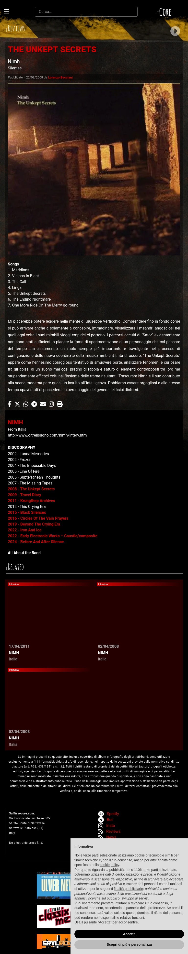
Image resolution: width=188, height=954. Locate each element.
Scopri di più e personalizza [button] (129, 944)
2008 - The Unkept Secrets (31, 489)
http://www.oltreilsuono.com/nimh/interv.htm (47, 435)
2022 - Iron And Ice (24, 530)
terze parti (150, 870)
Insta (110, 825)
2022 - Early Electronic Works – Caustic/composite (52, 536)
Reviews (113, 831)
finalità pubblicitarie (128, 889)
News (111, 837)
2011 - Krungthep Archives (31, 500)
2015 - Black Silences (27, 512)
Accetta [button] (129, 934)
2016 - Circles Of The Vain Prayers (38, 518)
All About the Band (24, 552)
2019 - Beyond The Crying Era (34, 524)
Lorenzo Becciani (60, 77)
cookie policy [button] (109, 865)
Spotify (113, 813)
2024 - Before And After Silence (36, 541)
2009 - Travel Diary (24, 495)
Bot (110, 819)
